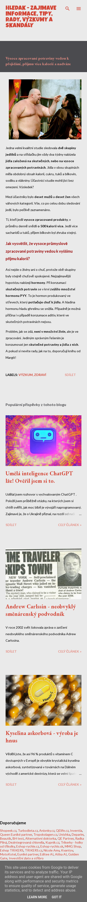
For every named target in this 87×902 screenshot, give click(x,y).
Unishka (64, 834)
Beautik (5, 838)
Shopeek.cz (8, 830)
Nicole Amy (52, 850)
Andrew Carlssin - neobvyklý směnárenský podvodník (41, 610)
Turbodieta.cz (28, 830)
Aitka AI (61, 854)
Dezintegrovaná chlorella (26, 842)
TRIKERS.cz (33, 850)
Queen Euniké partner (16, 834)
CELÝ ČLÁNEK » (69, 525)
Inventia (76, 830)
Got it (57, 897)
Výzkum (26, 375)
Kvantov (67, 850)
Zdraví (40, 375)
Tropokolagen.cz (45, 834)
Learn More (37, 897)
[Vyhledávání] (67, 8)
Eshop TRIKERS (11, 850)
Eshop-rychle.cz (27, 846)
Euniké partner (28, 854)
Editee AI (47, 854)
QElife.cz (62, 830)
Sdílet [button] (70, 375)
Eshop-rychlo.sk (51, 846)
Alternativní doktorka (40, 838)
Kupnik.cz (52, 842)
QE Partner (66, 838)
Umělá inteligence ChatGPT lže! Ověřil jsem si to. (39, 477)
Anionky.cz (47, 830)
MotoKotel (8, 854)
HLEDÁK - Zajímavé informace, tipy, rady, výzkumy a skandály (31, 17)
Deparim (78, 834)
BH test (18, 838)
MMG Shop (73, 846)
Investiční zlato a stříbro (26, 858)
